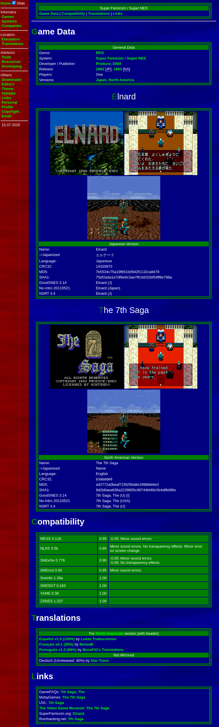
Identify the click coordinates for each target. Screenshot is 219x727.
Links (6, 98)
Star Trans (100, 660)
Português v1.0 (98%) (58, 650)
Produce (103, 64)
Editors (8, 84)
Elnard (78, 713)
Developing (12, 66)
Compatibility (73, 13)
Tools (6, 57)
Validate (9, 93)
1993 (117, 69)
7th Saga (56, 703)
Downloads (11, 79)
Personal (9, 102)
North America (121, 80)
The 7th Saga (73, 697)
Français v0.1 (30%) (56, 644)
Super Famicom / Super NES (121, 58)
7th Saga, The (72, 692)
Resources (11, 62)
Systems (9, 21)
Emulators (11, 39)
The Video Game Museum (61, 708)
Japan (101, 80)
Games (8, 17)
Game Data (48, 13)
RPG (100, 53)
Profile (7, 107)
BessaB (86, 644)
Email (7, 116)
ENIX (117, 64)
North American (109, 633)
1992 (100, 69)
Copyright (10, 111)
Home (6, 3)
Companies (12, 26)
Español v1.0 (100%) (57, 639)
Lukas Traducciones (98, 639)
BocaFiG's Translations (103, 650)
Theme (8, 89)
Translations (13, 44)
